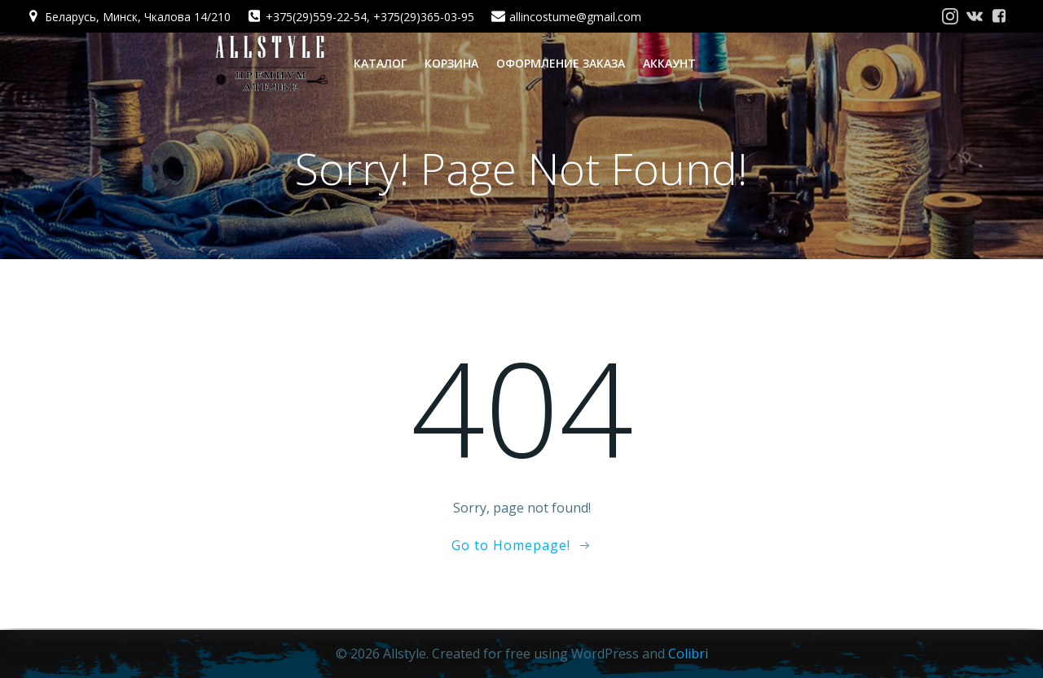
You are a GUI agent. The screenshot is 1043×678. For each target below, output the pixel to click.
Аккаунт (683, 62)
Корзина (450, 62)
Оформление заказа (559, 62)
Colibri (688, 654)
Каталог (379, 62)
